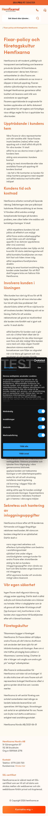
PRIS (20, 3)
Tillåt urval (24, 453)
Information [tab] (24, 367)
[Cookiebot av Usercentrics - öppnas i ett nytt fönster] (34, 361)
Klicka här (20, 766)
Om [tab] (39, 367)
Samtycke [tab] (8, 367)
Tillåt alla (24, 446)
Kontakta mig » (24, 809)
